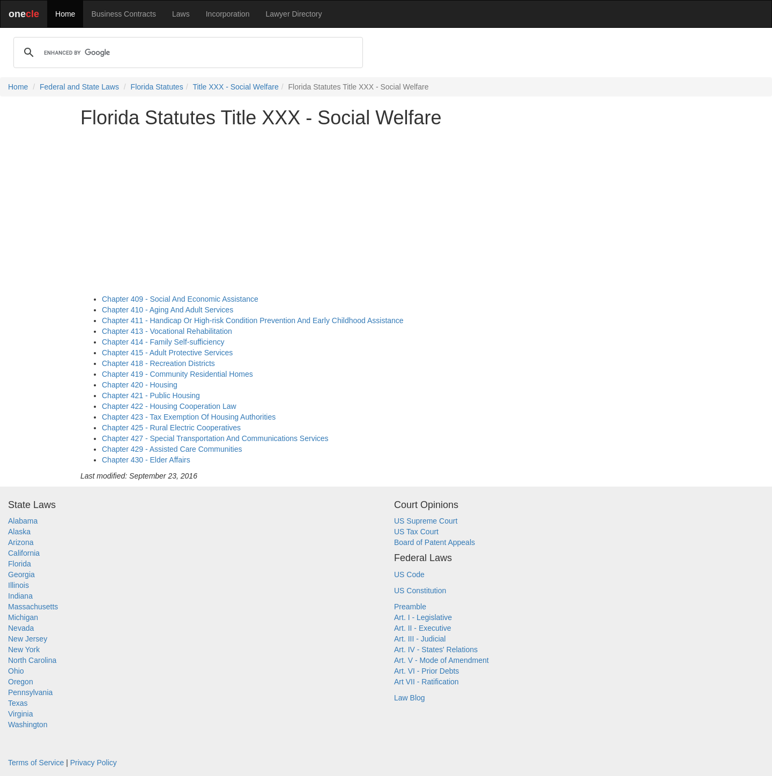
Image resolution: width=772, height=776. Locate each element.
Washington (27, 724)
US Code (409, 574)
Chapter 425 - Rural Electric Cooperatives (171, 427)
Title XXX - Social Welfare (235, 87)
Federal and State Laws (79, 87)
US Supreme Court (425, 521)
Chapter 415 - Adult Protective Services (167, 352)
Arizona (20, 542)
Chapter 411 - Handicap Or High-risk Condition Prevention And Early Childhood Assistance (253, 320)
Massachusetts (33, 606)
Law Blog (409, 697)
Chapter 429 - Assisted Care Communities (172, 449)
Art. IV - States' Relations (436, 649)
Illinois (18, 585)
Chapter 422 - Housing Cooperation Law (169, 406)
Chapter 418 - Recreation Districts (158, 363)
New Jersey (27, 639)
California (24, 553)
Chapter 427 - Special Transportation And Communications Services (215, 438)
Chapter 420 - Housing (139, 384)
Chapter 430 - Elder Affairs (146, 460)
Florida (19, 563)
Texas (18, 703)
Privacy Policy (93, 762)
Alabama (23, 521)
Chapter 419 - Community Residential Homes (177, 374)
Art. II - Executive (422, 628)
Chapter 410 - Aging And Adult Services (167, 309)
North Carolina (32, 660)
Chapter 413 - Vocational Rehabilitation (167, 331)
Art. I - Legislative (423, 617)
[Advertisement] (386, 211)
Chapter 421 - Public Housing (151, 395)
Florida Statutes (157, 87)
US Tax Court (416, 531)
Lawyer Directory (293, 14)
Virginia (20, 714)
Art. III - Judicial (420, 639)
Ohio (16, 671)
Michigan (23, 617)
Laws (181, 14)
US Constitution (420, 590)
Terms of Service (36, 762)
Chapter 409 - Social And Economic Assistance (180, 299)
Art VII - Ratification (426, 681)
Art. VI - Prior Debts (426, 671)
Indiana (20, 596)
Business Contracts (123, 14)
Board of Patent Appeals (434, 542)
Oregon (20, 681)
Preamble (410, 606)
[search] (186, 52)
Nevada (21, 628)
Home (65, 14)
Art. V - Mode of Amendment (441, 660)
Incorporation (228, 14)
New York (24, 649)
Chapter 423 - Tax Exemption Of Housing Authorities (189, 417)
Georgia (21, 574)
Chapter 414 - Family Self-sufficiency (163, 342)
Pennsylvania (30, 692)
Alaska (19, 531)
